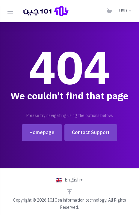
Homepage (42, 132)
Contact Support (91, 132)
